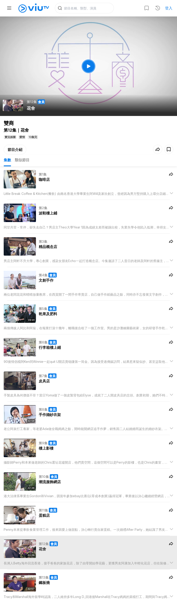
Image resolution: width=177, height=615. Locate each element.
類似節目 (22, 160)
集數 (7, 160)
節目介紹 (15, 149)
